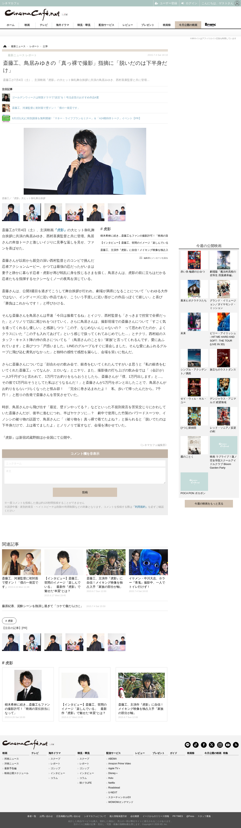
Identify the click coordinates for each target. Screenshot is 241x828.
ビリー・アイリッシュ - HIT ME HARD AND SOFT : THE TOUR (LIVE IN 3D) (223, 339)
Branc (210, 24)
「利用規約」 (140, 506)
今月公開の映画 (188, 24)
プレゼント (147, 24)
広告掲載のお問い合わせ (68, 816)
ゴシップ (55, 768)
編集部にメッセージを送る (156, 258)
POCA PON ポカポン (193, 493)
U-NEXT (112, 792)
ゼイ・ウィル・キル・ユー (194, 400)
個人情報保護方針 (118, 816)
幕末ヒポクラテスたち (194, 300)
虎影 (107, 229)
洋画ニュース (11, 763)
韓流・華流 (83, 24)
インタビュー (58, 773)
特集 (225, 753)
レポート (55, 763)
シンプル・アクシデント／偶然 (194, 371)
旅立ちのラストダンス (223, 369)
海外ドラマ (62, 24)
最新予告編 (10, 768)
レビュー (128, 24)
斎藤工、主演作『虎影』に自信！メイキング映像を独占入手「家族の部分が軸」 (147, 249)
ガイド (173, 753)
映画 (27, 24)
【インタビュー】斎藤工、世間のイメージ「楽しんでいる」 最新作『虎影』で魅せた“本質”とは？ (158, 242)
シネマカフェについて (95, 816)
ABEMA (112, 758)
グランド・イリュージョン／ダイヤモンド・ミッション (223, 304)
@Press (190, 816)
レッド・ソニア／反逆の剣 (223, 429)
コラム (54, 778)
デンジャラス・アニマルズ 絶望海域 (223, 400)
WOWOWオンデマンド (120, 802)
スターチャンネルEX (119, 797)
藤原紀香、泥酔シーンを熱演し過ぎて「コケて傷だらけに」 (53, 606)
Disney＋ (113, 773)
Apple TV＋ (114, 768)
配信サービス (106, 24)
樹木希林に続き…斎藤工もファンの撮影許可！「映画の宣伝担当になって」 (144, 235)
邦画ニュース (11, 758)
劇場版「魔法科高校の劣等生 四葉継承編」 (223, 273)
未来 (183, 333)
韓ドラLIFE (86, 782)
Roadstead (114, 787)
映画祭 (167, 24)
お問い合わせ (46, 816)
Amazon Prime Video (119, 763)
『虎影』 (60, 230)
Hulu (110, 778)
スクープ (55, 758)
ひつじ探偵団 (188, 427)
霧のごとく (187, 456)
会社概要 (134, 816)
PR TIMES (178, 816)
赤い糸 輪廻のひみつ (193, 271)
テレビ (44, 24)
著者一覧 (31, 816)
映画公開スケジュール (16, 773)
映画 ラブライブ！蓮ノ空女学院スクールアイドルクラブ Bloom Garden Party (223, 462)
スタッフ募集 (204, 816)
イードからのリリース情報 (156, 816)
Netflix (111, 782)
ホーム (10, 24)
